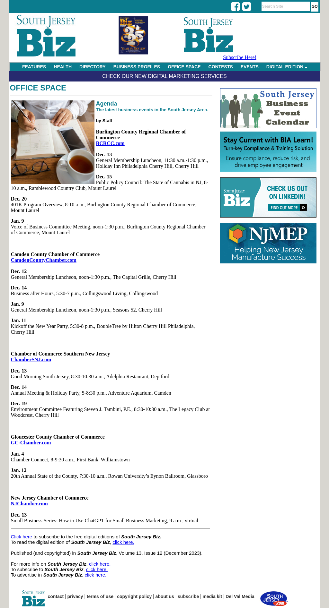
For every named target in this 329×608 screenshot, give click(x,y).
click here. (123, 542)
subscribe (188, 596)
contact (56, 596)
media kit (212, 596)
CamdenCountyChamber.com (43, 260)
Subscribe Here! (239, 57)
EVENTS (250, 66)
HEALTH (63, 66)
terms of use (100, 596)
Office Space (38, 87)
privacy (75, 596)
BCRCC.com (110, 143)
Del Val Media (240, 596)
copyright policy (134, 596)
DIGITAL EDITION (286, 66)
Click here (21, 536)
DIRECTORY (92, 66)
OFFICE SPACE (184, 66)
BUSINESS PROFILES (136, 66)
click (94, 564)
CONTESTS (221, 66)
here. (105, 564)
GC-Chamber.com (31, 442)
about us (165, 596)
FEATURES (34, 66)
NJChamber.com (29, 503)
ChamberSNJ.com (31, 359)
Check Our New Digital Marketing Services (164, 76)
